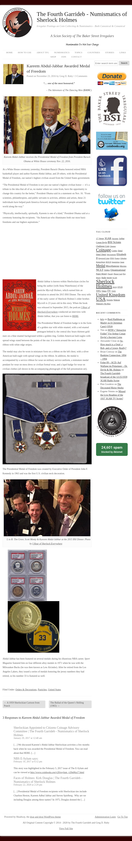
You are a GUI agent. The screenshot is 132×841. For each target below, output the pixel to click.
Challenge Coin (102, 246)
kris (102, 319)
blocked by (112, 449)
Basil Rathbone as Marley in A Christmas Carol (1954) (112, 323)
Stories (109, 52)
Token (104, 291)
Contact (76, 56)
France (117, 258)
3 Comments (81, 76)
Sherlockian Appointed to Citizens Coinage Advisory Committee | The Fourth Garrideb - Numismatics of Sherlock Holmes (51, 731)
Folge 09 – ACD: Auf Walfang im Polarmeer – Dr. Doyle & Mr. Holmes (114, 366)
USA (101, 299)
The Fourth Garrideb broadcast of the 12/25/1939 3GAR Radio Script (113, 377)
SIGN (115, 287)
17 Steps (100, 238)
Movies (123, 266)
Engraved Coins (103, 258)
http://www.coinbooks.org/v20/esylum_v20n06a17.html (57, 772)
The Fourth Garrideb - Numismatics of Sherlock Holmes (82, 17)
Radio (104, 278)
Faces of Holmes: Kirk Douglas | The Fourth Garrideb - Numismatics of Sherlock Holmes (48, 779)
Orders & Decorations (26, 689)
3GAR (107, 238)
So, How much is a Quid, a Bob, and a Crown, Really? (113, 344)
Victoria (109, 300)
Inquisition (116, 262)
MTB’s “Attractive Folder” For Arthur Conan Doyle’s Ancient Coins (113, 334)
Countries (93, 52)
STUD (120, 287)
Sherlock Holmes (105, 284)
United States (54, 689)
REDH (109, 278)
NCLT (99, 269)
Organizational (117, 270)
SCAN (114, 278)
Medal (100, 266)
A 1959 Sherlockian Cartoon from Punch (22, 704)
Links (122, 52)
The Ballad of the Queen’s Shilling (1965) (67, 704)
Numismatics (62, 52)
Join (63, 56)
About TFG (43, 52)
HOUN (108, 262)
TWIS (113, 291)
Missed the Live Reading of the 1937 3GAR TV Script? (112, 395)
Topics (78, 52)
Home (9, 52)
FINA (112, 258)
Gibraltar (123, 258)
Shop (53, 56)
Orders (107, 270)
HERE (75, 316)
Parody (110, 274)
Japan (122, 262)
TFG (98, 290)
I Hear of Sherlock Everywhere (47, 543)
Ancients (115, 239)
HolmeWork (100, 262)
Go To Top (122, 817)
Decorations (111, 254)
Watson (116, 300)
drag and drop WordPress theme (45, 817)
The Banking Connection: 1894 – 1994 (113, 355)
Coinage (103, 249)
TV (109, 290)
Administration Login (105, 817)
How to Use (24, 52)
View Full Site (66, 828)
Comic (114, 250)
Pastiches (42, 689)
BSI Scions (114, 242)
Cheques (113, 246)
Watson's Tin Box (103, 304)
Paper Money (101, 274)
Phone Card (118, 274)
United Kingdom (110, 294)
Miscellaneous (112, 266)
